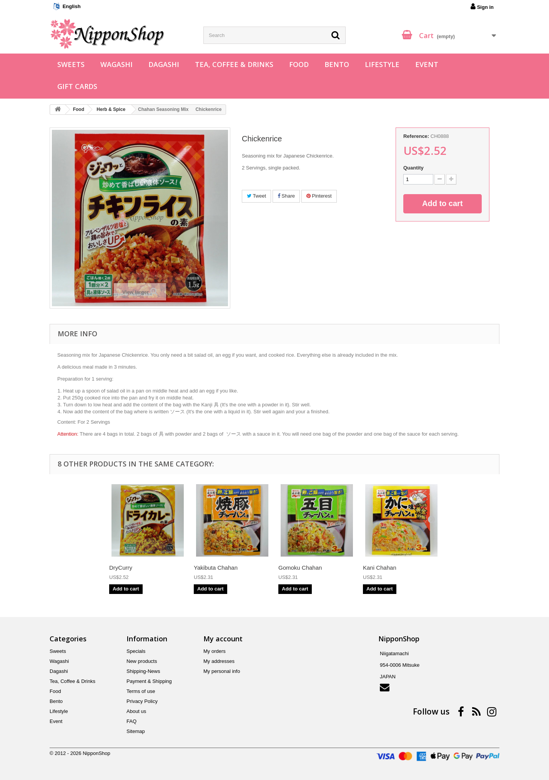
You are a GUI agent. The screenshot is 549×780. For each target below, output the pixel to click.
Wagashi (116, 64)
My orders (214, 651)
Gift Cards (77, 86)
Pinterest (319, 196)
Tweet (256, 196)
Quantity (413, 168)
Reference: (416, 136)
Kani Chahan (379, 567)
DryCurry (120, 567)
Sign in (482, 6)
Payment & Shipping (149, 681)
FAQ (131, 721)
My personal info (221, 671)
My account (223, 638)
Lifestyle (382, 64)
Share (286, 196)
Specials (135, 651)
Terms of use (140, 691)
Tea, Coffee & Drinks (234, 64)
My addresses (219, 661)
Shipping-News (143, 671)
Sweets (71, 64)
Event (426, 64)
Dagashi (163, 64)
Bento (336, 64)
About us (136, 711)
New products (141, 661)
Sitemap (135, 731)
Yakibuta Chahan (216, 567)
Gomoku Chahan (300, 567)
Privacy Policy (142, 701)
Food (299, 64)
